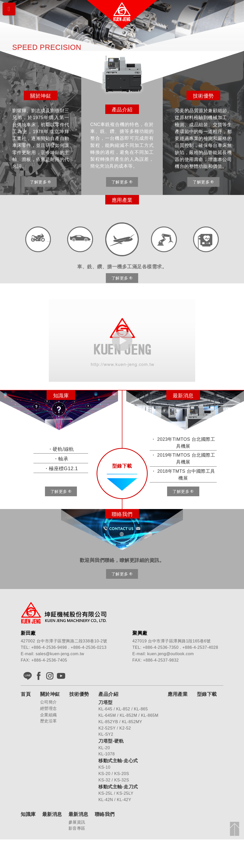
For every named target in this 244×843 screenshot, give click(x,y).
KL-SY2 (105, 734)
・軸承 (60, 459)
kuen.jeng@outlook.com (170, 654)
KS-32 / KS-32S (113, 780)
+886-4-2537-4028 (200, 647)
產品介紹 (108, 694)
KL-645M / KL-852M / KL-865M (128, 715)
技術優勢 (79, 694)
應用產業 (178, 694)
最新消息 (52, 814)
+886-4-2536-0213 (89, 647)
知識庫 (28, 814)
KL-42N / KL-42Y (114, 800)
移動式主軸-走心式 (118, 761)
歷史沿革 (48, 721)
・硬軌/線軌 (61, 449)
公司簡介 (48, 702)
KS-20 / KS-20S (113, 774)
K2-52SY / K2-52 (114, 728)
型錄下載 (207, 694)
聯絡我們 (105, 814)
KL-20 (104, 748)
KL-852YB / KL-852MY (120, 722)
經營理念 (48, 709)
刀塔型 (105, 702)
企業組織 (48, 715)
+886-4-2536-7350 (161, 647)
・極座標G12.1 (61, 468)
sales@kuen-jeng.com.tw (60, 654)
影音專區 (76, 828)
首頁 (26, 694)
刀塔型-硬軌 (111, 741)
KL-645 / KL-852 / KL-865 (123, 709)
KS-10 (104, 767)
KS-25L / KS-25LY (115, 793)
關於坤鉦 (50, 694)
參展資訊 (76, 822)
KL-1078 (106, 754)
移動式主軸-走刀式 (118, 787)
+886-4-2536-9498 (49, 647)
